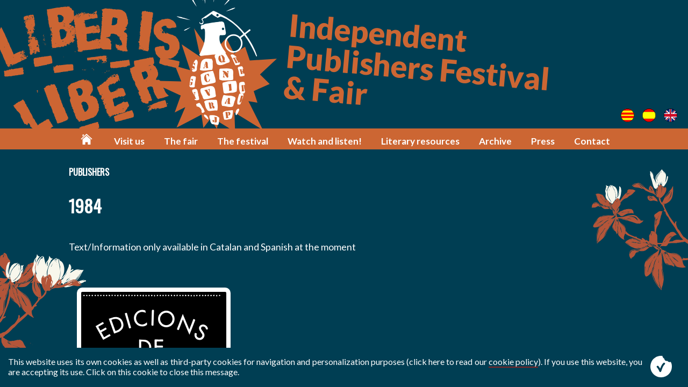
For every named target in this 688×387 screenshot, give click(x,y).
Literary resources (420, 141)
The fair (181, 141)
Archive (495, 141)
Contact (592, 141)
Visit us (129, 141)
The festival (242, 141)
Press (543, 141)
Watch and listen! (325, 141)
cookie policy (513, 361)
